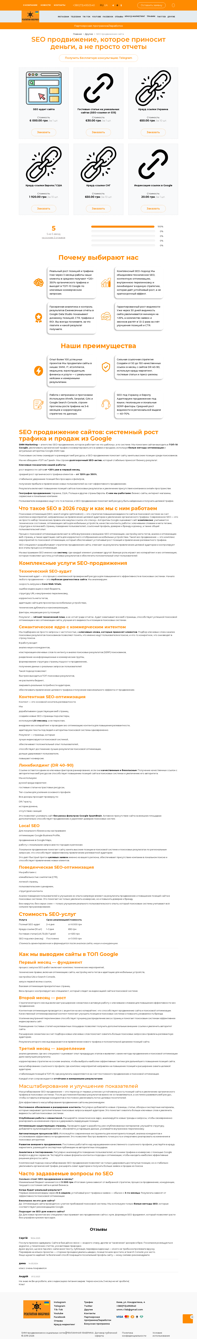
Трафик (151, 16)
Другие (171, 17)
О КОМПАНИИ (30, 5)
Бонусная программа (97, 1323)
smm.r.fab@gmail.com (129, 1309)
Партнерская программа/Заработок (98, 25)
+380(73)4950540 (84, 5)
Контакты (59, 5)
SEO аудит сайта (44, 109)
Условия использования (161, 1334)
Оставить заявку (151, 5)
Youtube (96, 17)
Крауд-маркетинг (135, 16)
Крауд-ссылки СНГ (98, 185)
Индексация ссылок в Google (153, 185)
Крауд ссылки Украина (153, 109)
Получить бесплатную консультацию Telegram (98, 58)
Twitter (161, 17)
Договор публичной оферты (106, 1334)
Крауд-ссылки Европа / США (44, 185)
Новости (46, 5)
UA (106, 5)
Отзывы (119, 17)
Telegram (76, 17)
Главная (77, 34)
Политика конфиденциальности (134, 1334)
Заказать (43, 132)
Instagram (63, 17)
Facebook (108, 17)
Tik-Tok (86, 17)
